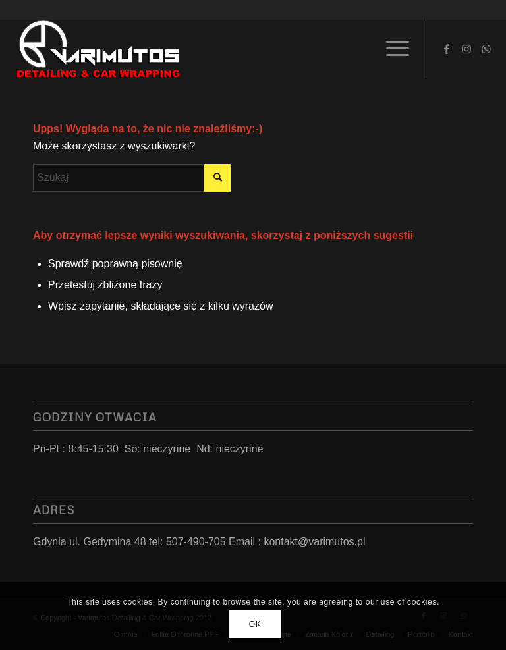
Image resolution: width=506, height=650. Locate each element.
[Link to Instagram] (466, 49)
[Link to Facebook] (447, 49)
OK (255, 624)
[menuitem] (391, 48)
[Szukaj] (132, 178)
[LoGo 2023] (99, 48)
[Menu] (391, 48)
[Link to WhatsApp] (486, 49)
